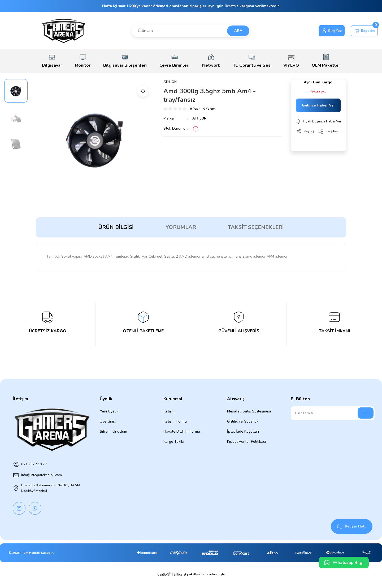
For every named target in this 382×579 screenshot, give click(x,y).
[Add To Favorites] (143, 91)
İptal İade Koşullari (243, 431)
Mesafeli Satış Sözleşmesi (249, 411)
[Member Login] (326, 30)
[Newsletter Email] (333, 413)
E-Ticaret (179, 575)
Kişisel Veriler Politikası (246, 441)
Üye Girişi (108, 421)
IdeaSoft (164, 575)
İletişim (169, 411)
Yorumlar (181, 227)
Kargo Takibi (173, 441)
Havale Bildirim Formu (181, 431)
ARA (238, 30)
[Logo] (63, 31)
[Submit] (366, 413)
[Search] (191, 30)
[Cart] (363, 30)
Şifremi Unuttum (113, 431)
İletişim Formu (175, 421)
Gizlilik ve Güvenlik (242, 421)
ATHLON (200, 118)
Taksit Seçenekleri (256, 227)
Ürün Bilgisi (116, 227)
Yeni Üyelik (109, 411)
